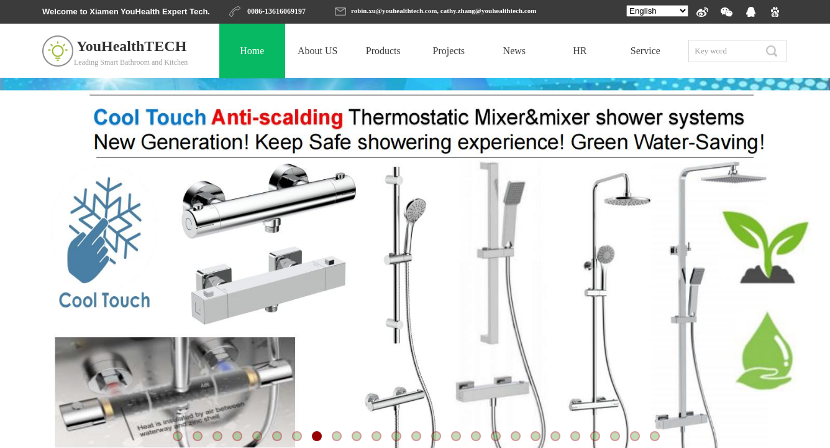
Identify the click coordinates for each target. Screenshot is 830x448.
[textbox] (723, 51)
